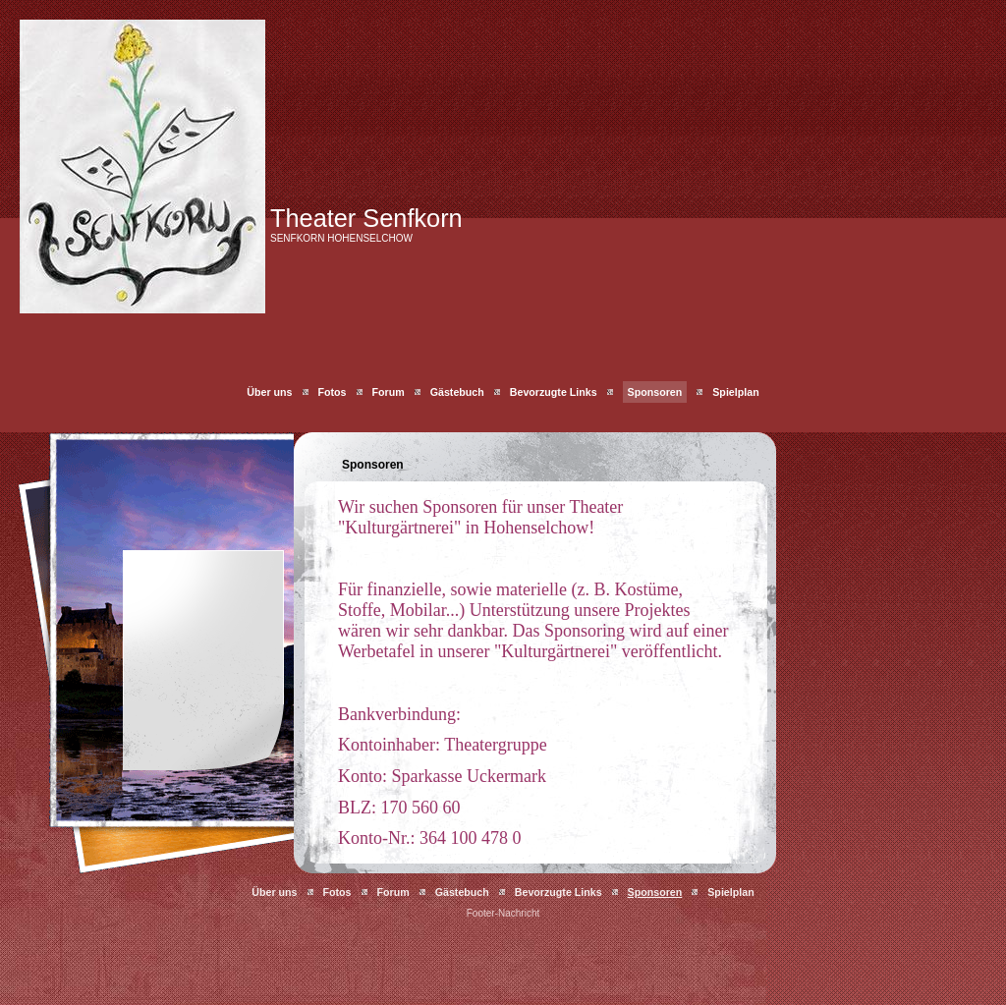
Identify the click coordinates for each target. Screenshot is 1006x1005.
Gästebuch (457, 392)
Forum (388, 392)
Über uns (269, 392)
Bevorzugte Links (553, 392)
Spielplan (735, 392)
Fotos (332, 392)
